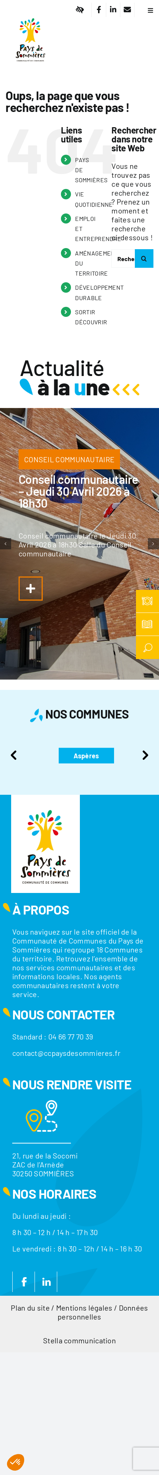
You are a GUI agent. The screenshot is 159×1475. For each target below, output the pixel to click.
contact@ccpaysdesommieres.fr (66, 1052)
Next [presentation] (145, 755)
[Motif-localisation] (41, 1103)
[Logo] (30, 13)
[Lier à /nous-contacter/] (127, 10)
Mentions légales (84, 1307)
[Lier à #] (80, 10)
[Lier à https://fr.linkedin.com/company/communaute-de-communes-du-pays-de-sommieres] (113, 10)
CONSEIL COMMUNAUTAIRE (69, 459)
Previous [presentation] (13, 755)
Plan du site (30, 1307)
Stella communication (79, 1340)
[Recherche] (144, 258)
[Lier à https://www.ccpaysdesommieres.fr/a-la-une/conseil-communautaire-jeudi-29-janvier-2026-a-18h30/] (31, 588)
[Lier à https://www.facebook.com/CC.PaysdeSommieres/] (98, 10)
